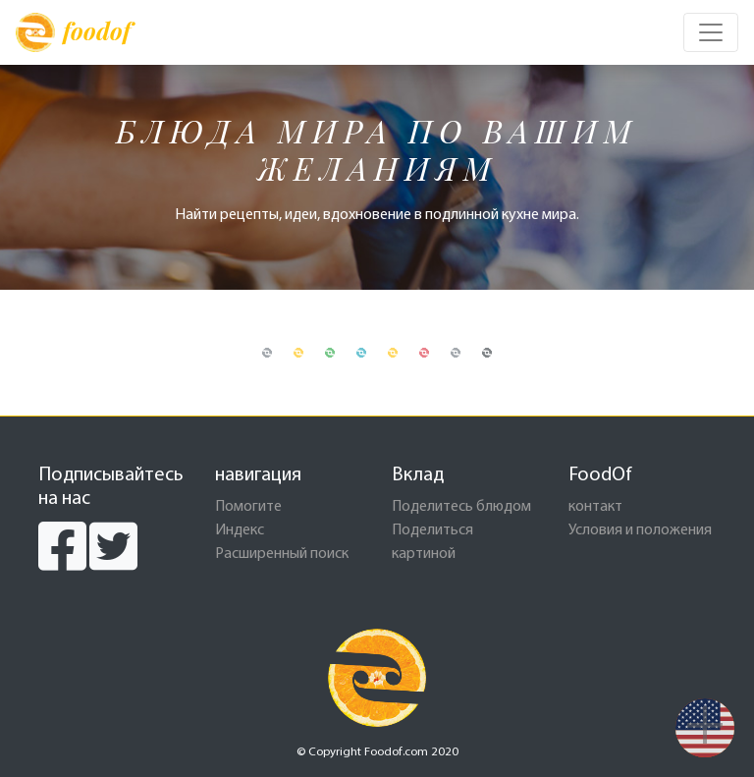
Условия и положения (640, 530)
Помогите (248, 507)
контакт (595, 507)
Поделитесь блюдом (461, 507)
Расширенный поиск (282, 554)
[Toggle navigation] (710, 32)
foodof (73, 32)
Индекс (239, 530)
